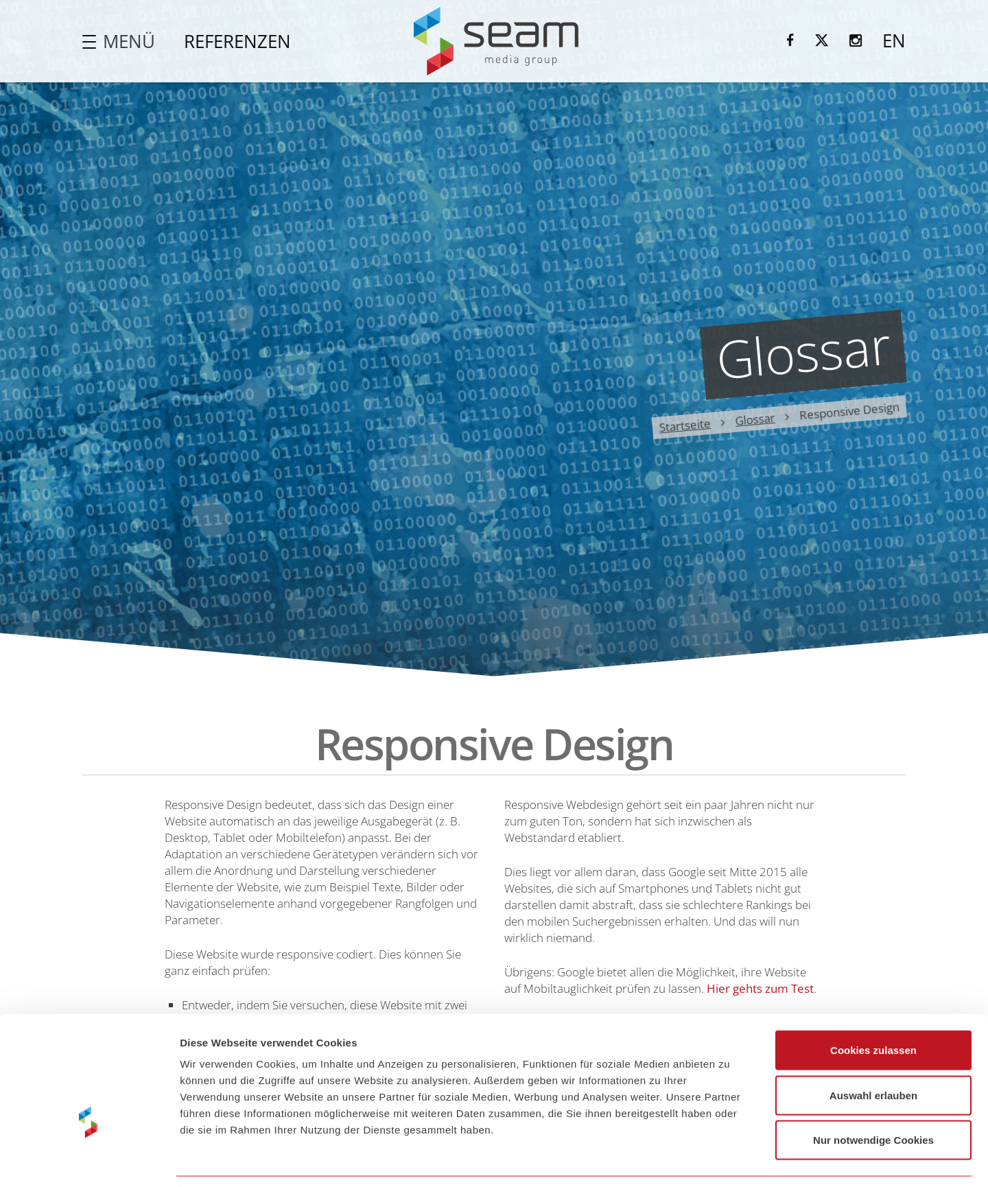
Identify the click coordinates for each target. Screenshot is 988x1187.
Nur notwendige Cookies (873, 1097)
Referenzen (237, 41)
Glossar (755, 419)
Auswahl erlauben (873, 1052)
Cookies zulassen (873, 1007)
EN (894, 40)
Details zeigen (729, 1160)
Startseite (685, 425)
